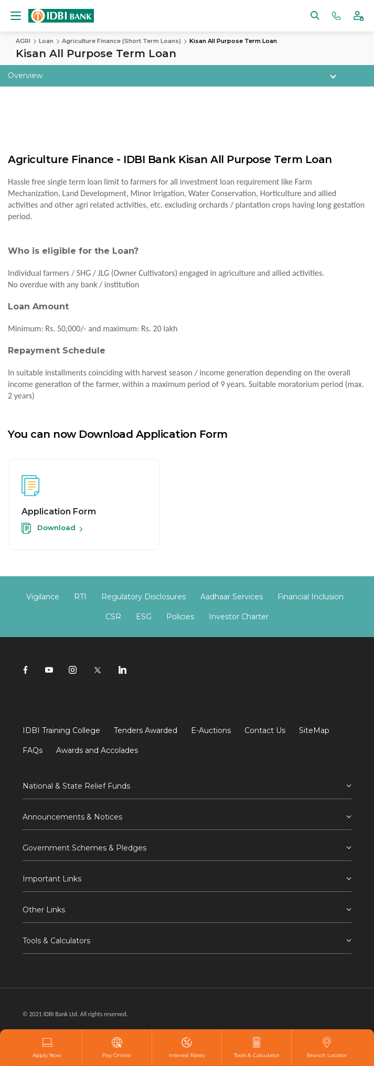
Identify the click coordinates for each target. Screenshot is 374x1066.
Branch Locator (327, 1047)
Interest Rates (187, 1047)
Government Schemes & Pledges (84, 848)
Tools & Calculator (257, 1047)
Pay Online (116, 1047)
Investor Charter (239, 616)
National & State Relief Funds (76, 786)
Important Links (52, 879)
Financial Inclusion (310, 596)
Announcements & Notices (72, 817)
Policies (180, 616)
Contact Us (264, 730)
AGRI (23, 41)
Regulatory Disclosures (143, 596)
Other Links (44, 909)
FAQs (32, 750)
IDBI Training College (61, 730)
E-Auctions (211, 730)
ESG (144, 616)
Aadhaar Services (231, 596)
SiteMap (314, 730)
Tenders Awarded (145, 730)
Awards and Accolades (97, 750)
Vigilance (42, 596)
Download (49, 527)
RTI (80, 596)
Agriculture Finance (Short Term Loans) (121, 41)
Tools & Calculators (56, 940)
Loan (46, 41)
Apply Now (47, 1047)
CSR (113, 616)
